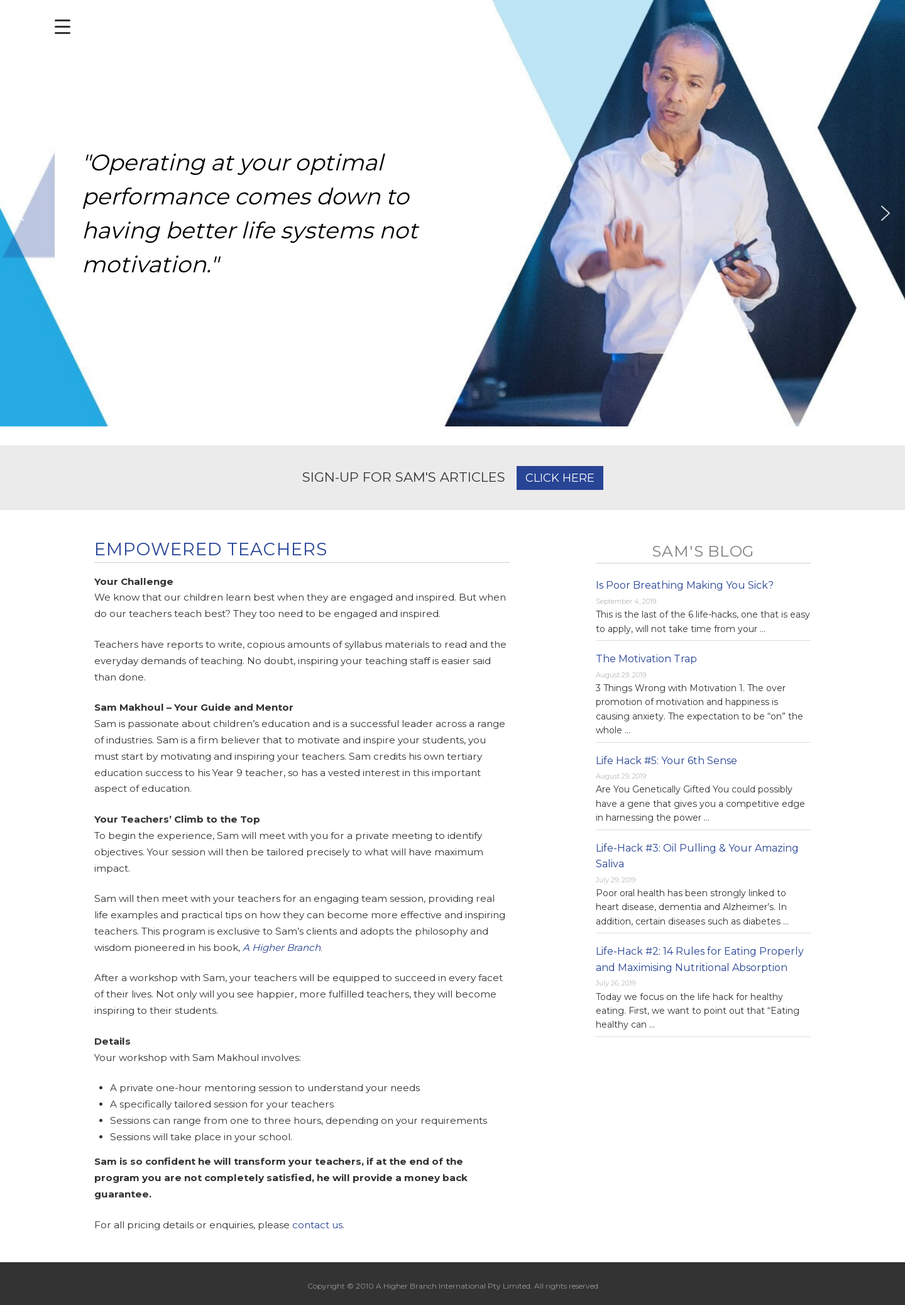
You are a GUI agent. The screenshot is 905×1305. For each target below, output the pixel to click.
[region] (452, 213)
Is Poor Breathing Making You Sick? (685, 585)
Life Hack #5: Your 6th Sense (666, 761)
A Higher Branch (282, 947)
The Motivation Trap (646, 659)
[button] (19, 213)
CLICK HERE (560, 478)
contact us (317, 1225)
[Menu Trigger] (62, 26)
